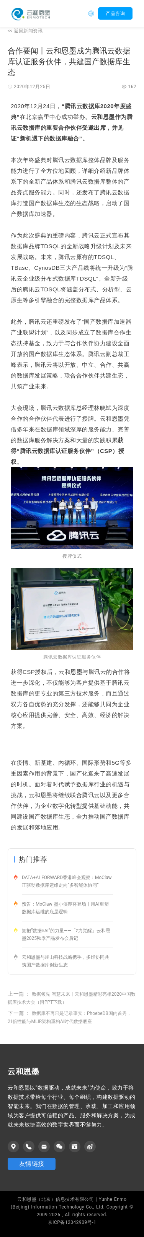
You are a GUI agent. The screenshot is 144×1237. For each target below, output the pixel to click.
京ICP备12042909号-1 (72, 1222)
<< (25, 30)
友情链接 (31, 1163)
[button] (93, 13)
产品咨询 (115, 13)
